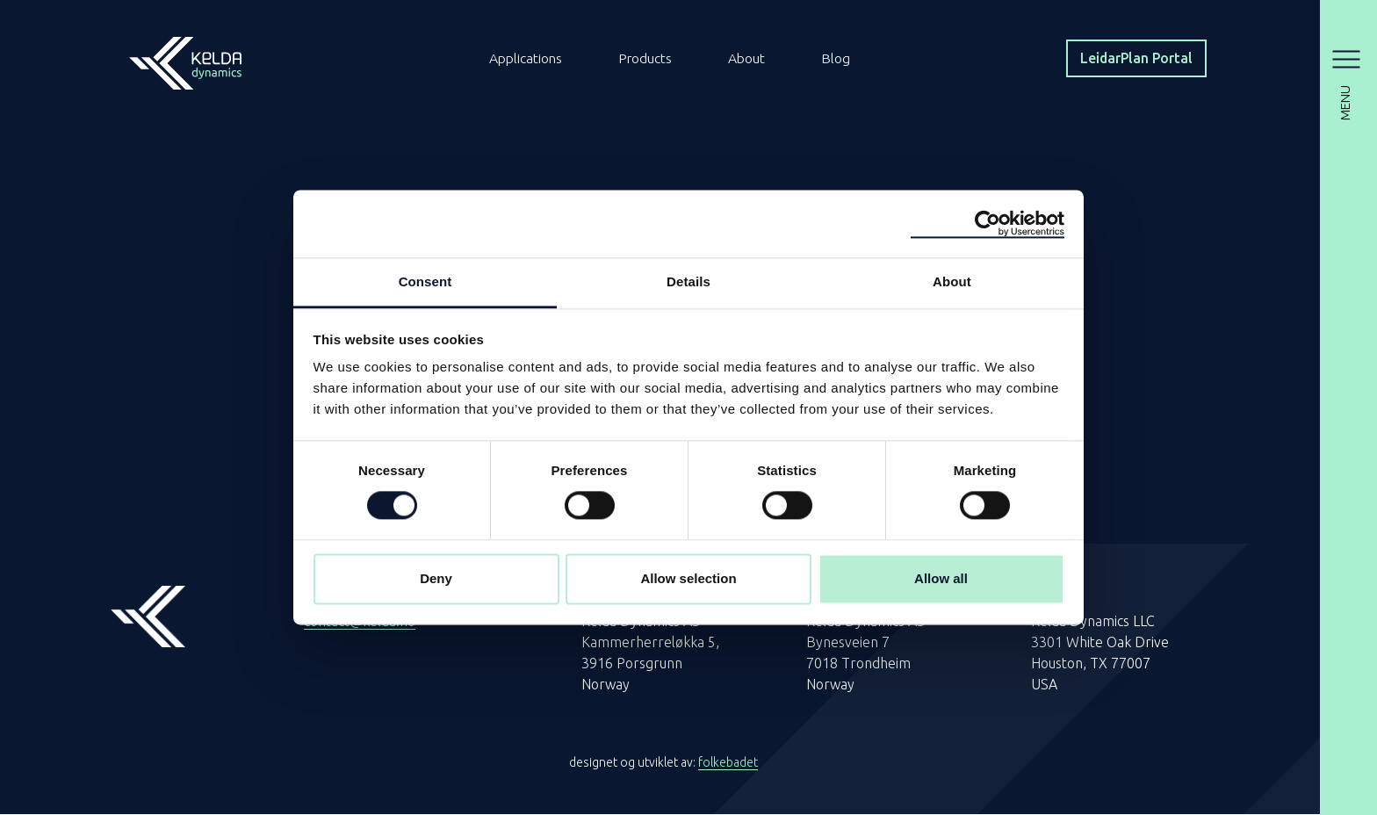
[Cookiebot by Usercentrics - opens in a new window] (987, 224)
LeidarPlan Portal (1133, 59)
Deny (436, 578)
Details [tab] (688, 281)
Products (648, 59)
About (751, 59)
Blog (840, 59)
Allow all (941, 578)
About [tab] (952, 281)
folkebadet (728, 763)
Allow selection (688, 578)
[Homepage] (185, 57)
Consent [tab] (425, 281)
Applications (527, 59)
